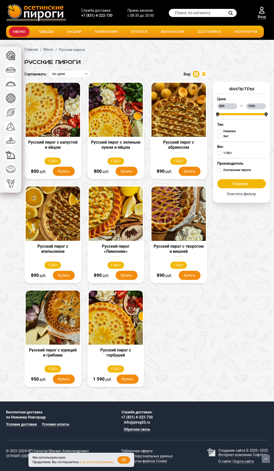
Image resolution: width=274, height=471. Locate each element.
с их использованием (96, 462)
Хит (226, 136)
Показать (240, 184)
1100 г (227, 153)
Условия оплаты (55, 424)
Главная (31, 49)
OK (123, 460)
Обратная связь (137, 429)
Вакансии (172, 32)
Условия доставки (21, 424)
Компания (106, 32)
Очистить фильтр (241, 194)
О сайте (224, 461)
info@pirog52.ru (137, 422)
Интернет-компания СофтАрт (242, 455)
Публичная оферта (137, 451)
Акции (74, 32)
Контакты (245, 32)
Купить (64, 171)
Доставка (209, 32)
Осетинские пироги (237, 170)
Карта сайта (244, 461)
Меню (19, 32)
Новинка (229, 131)
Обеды (46, 32)
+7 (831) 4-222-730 (97, 15)
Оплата (139, 32)
